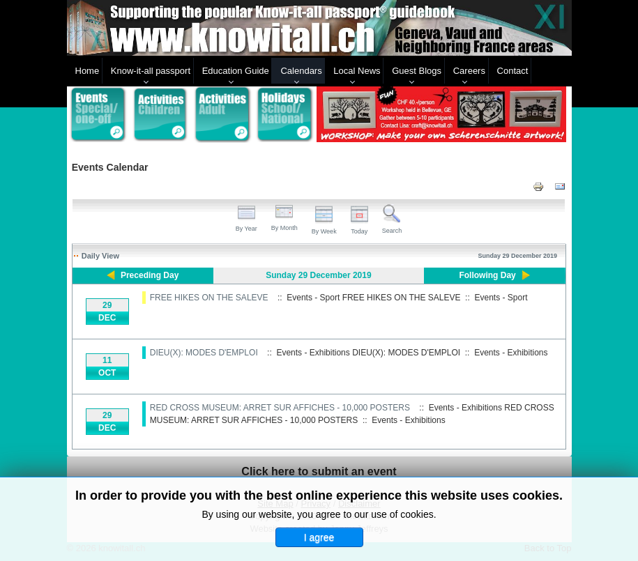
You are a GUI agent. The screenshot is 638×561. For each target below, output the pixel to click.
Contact (513, 71)
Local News (356, 71)
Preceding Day (150, 275)
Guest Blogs (416, 71)
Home (87, 71)
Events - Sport (500, 297)
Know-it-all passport (150, 71)
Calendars (300, 71)
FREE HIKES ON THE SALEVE (209, 297)
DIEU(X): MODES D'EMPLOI (204, 353)
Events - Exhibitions (510, 353)
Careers (469, 71)
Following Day (487, 275)
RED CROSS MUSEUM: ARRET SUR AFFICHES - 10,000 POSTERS (280, 408)
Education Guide (235, 71)
